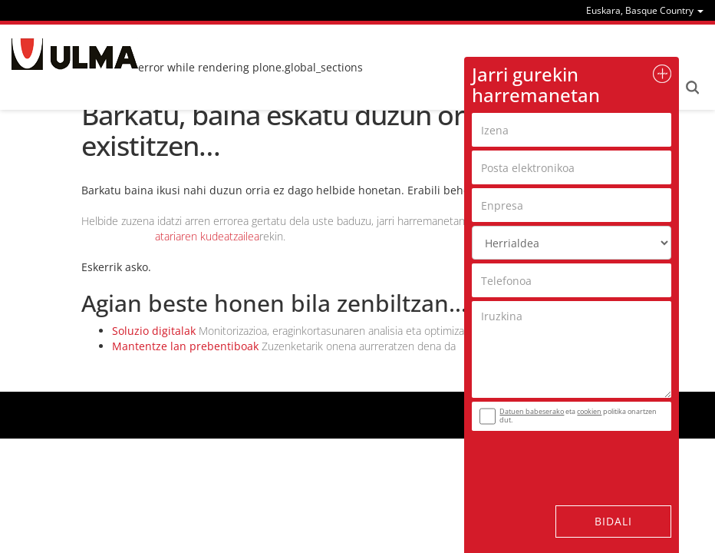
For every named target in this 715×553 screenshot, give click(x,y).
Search (691, 87)
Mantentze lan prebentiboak (185, 346)
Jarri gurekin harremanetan (536, 84)
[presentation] (564, 458)
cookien (589, 411)
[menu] (644, 10)
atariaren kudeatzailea (207, 236)
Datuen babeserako (531, 411)
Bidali (613, 521)
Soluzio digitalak (154, 330)
